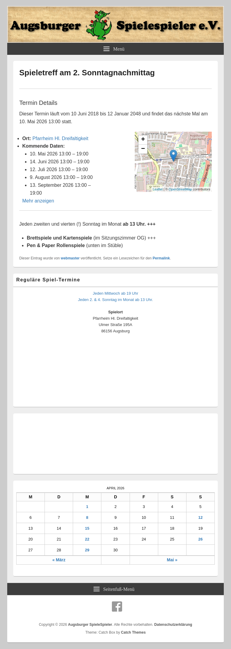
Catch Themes (133, 632)
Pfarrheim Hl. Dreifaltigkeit (60, 138)
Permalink (161, 258)
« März (59, 559)
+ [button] (143, 139)
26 (200, 539)
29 (87, 550)
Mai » (172, 559)
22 (87, 539)
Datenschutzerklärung (173, 624)
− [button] (143, 149)
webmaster (70, 258)
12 (200, 517)
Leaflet (158, 189)
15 (87, 528)
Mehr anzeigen (38, 200)
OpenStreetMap (180, 189)
